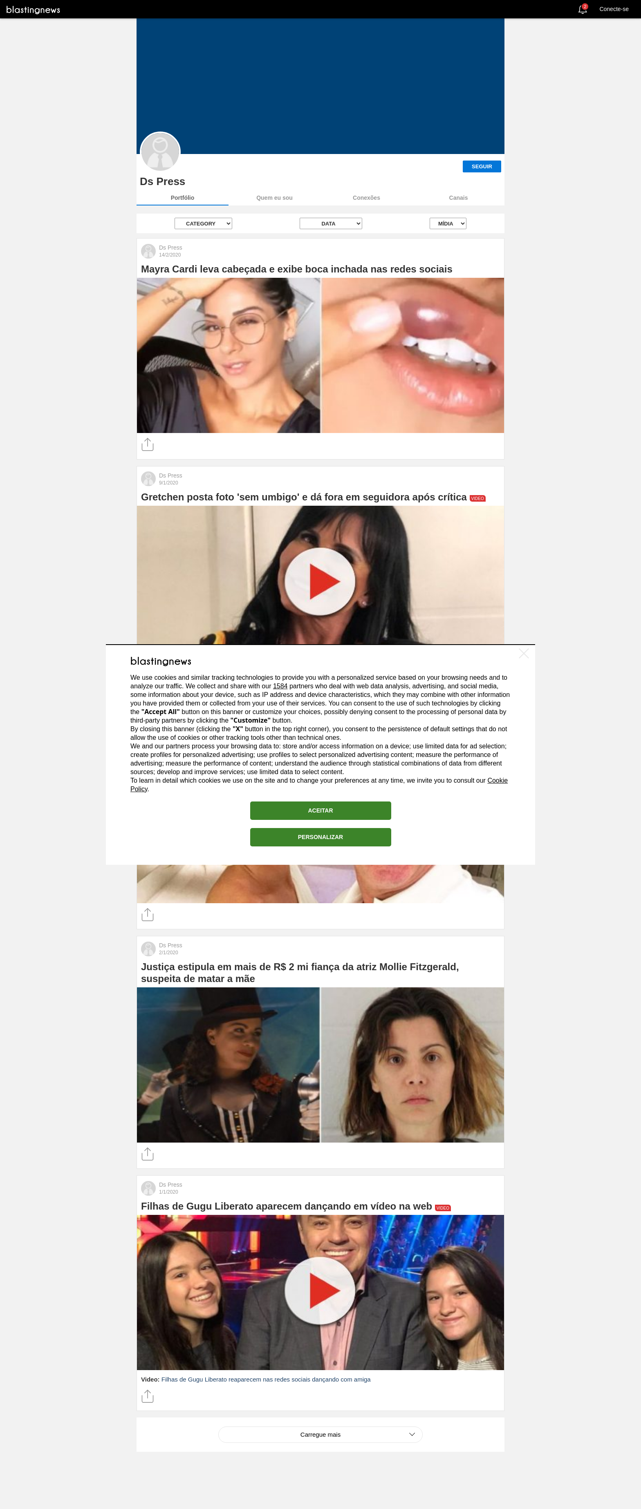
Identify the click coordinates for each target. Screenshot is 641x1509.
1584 (280, 686)
